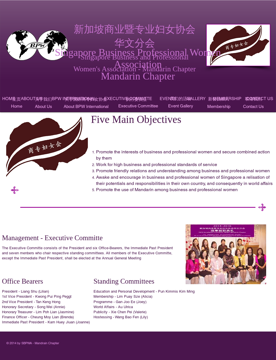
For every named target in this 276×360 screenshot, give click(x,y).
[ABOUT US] (31, 98)
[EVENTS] (168, 98)
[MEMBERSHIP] (227, 98)
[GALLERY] (196, 98)
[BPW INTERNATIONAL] (74, 98)
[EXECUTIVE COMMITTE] (128, 98)
